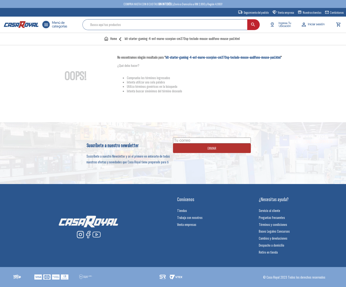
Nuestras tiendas (312, 12)
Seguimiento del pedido (256, 12)
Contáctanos (337, 12)
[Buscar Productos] (278, 24)
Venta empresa (286, 12)
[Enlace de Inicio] (112, 39)
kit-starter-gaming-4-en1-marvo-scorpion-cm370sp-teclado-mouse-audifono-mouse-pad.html (182, 38)
